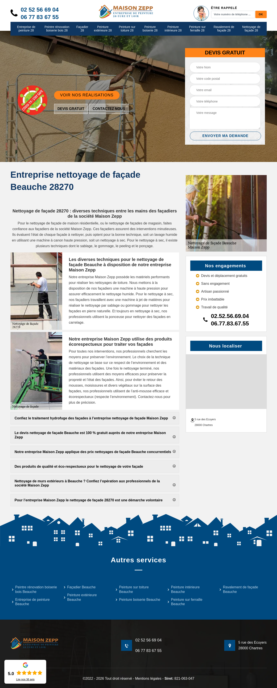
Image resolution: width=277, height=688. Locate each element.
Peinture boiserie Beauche (137, 599)
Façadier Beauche (80, 587)
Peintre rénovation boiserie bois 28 (56, 28)
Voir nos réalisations (87, 95)
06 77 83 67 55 (40, 17)
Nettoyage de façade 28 (251, 28)
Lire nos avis (25, 679)
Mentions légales (148, 678)
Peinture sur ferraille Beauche (184, 602)
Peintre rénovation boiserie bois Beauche (34, 589)
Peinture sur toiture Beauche (132, 589)
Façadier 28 (82, 28)
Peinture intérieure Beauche (183, 589)
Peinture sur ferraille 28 (197, 28)
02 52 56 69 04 (40, 9)
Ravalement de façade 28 (223, 28)
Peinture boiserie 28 (150, 28)
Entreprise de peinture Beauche (31, 602)
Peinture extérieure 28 (103, 28)
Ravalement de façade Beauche (238, 589)
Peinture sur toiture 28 (127, 28)
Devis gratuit (71, 109)
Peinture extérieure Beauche (80, 597)
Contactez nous (109, 109)
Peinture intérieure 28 (173, 28)
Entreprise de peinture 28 (26, 28)
